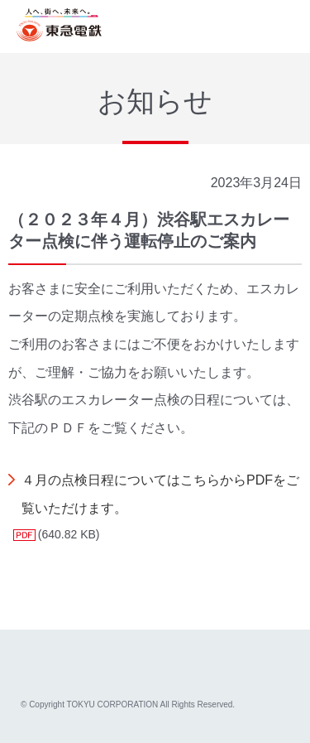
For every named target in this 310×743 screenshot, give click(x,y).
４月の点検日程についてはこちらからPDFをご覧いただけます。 (160, 494)
